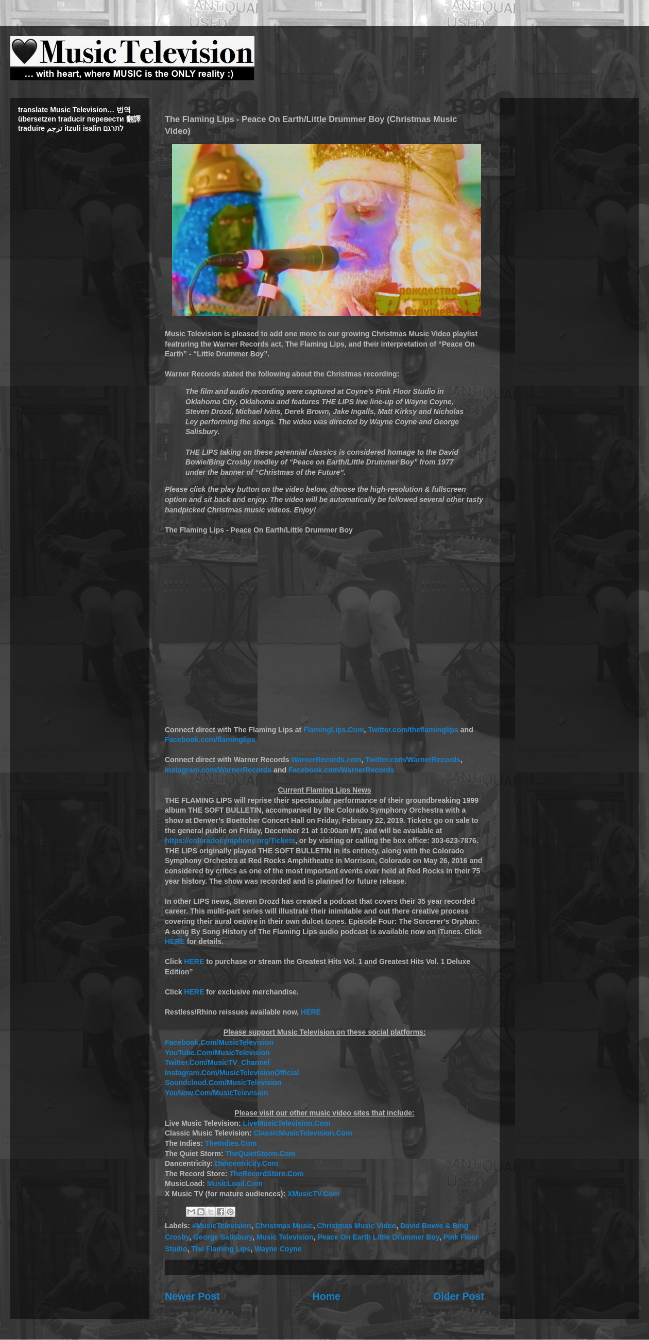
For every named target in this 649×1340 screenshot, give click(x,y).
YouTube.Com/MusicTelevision (217, 1053)
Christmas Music (284, 1226)
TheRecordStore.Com (266, 1174)
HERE (175, 941)
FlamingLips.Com (333, 730)
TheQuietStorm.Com (260, 1153)
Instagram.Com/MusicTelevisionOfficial (232, 1073)
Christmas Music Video (356, 1226)
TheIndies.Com (231, 1143)
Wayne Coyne (277, 1249)
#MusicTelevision (221, 1226)
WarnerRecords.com (326, 759)
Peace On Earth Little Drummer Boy (378, 1237)
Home (326, 1296)
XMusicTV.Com (313, 1194)
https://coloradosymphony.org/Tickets (230, 840)
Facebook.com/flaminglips (210, 739)
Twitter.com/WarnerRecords (413, 759)
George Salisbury (222, 1237)
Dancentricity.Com (246, 1163)
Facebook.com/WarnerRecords (341, 770)
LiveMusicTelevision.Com (286, 1123)
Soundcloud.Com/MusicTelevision (223, 1082)
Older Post (458, 1296)
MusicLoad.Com (235, 1183)
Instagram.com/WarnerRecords (218, 770)
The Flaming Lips (220, 1249)
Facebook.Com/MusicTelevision (219, 1042)
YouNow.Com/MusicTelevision (216, 1093)
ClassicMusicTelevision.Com (302, 1133)
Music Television (285, 1237)
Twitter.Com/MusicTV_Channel (217, 1062)
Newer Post (192, 1296)
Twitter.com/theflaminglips (413, 730)
